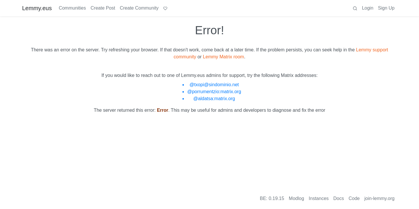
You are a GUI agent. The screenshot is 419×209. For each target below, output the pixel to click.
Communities (72, 8)
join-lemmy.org (379, 198)
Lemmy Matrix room (223, 56)
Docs (338, 198)
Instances (319, 198)
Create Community (139, 8)
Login (367, 8)
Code (354, 198)
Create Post (102, 8)
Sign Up (386, 8)
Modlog (296, 198)
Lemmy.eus (37, 8)
